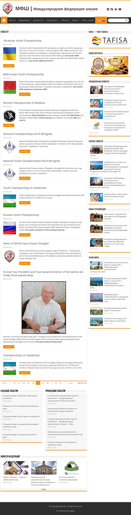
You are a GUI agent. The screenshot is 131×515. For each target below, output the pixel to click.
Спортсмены (52, 20)
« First (4, 383)
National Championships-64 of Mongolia (27, 134)
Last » (71, 383)
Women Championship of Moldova (24, 103)
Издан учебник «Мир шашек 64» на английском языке (115, 195)
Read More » (9, 66)
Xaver (72, 511)
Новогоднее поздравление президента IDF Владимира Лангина (115, 216)
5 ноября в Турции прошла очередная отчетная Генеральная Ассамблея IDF (115, 102)
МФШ (22, 8)
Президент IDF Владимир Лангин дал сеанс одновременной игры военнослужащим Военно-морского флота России (108, 183)
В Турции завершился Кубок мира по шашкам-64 (115, 309)
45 (33, 383)
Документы (37, 20)
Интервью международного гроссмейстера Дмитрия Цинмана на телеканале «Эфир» (115, 242)
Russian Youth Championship (21, 215)
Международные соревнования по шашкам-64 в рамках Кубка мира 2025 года (116, 298)
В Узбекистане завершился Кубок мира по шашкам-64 (115, 319)
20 (14, 383)
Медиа (75, 20)
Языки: (100, 20)
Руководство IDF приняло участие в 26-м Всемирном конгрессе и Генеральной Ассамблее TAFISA (115, 126)
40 (24, 383)
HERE (77, 55)
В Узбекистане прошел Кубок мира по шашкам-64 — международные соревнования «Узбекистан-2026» (63, 398)
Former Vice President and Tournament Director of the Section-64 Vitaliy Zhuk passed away (43, 273)
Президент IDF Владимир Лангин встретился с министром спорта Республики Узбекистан (114, 90)
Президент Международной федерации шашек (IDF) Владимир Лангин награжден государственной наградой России (109, 151)
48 (47, 383)
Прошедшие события (56, 391)
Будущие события (9, 391)
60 (61, 383)
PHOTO (50, 61)
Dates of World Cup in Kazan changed (25, 243)
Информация (24, 20)
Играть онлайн (88, 20)
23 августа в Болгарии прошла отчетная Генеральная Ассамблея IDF (116, 113)
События (64, 20)
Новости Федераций (10, 456)
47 (43, 383)
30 (19, 383)
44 (28, 383)
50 (56, 383)
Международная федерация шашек (65, 9)
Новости (12, 20)
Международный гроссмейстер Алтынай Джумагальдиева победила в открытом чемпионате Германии (43, 482)
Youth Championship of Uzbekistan (24, 188)
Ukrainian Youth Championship (22, 40)
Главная (4, 20)
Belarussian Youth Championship (23, 74)
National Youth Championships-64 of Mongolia (31, 161)
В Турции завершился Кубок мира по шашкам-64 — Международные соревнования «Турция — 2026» (63, 421)
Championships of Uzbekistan (21, 355)
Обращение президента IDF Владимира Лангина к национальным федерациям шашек (115, 229)
